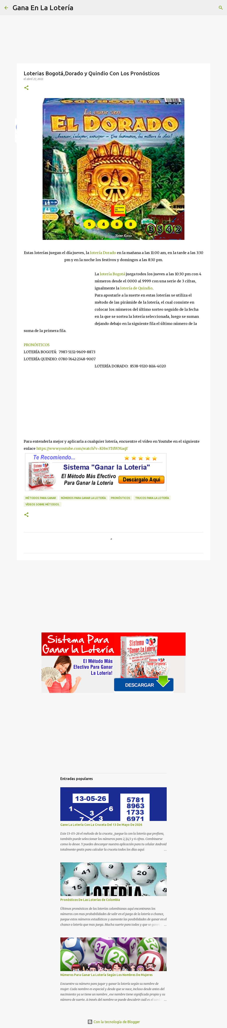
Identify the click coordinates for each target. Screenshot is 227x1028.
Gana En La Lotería (42, 8)
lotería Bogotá (113, 274)
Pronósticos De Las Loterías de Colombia (90, 900)
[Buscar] (79, 7)
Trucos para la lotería (152, 498)
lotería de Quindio (136, 288)
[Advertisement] (59, 293)
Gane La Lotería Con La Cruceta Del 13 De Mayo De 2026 (101, 824)
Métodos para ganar (40, 498)
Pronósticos (120, 498)
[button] (26, 88)
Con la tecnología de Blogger (113, 1022)
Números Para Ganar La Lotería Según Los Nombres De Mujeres (106, 975)
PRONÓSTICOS (36, 345)
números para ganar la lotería (83, 498)
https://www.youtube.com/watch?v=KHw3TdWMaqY (82, 448)
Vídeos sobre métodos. (42, 504)
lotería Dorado (103, 252)
